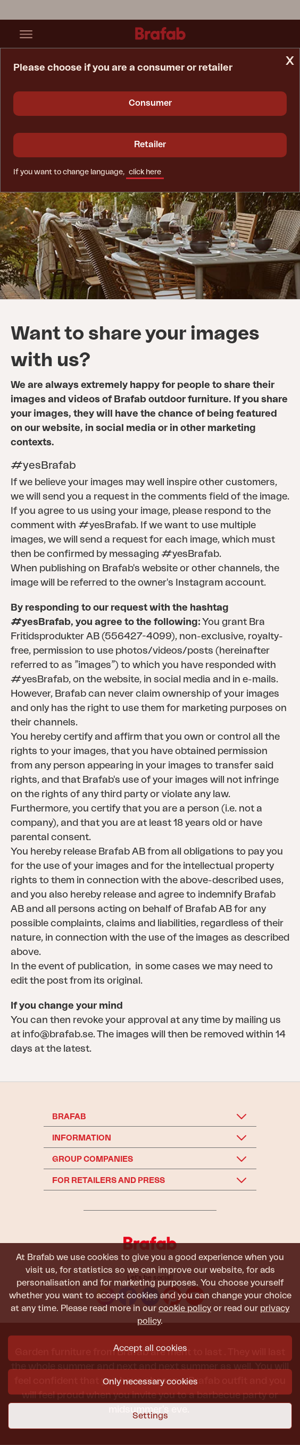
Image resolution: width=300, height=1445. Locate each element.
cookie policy (185, 1308)
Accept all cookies (150, 1348)
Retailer (150, 144)
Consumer (150, 103)
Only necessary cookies (150, 1382)
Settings (150, 1416)
